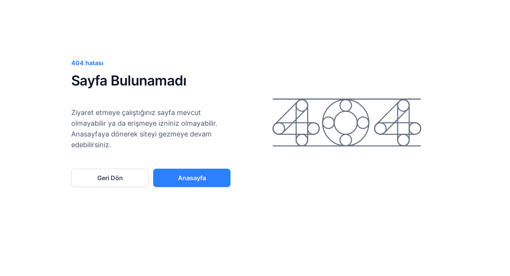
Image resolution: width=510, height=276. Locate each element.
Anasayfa (192, 178)
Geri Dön (110, 178)
